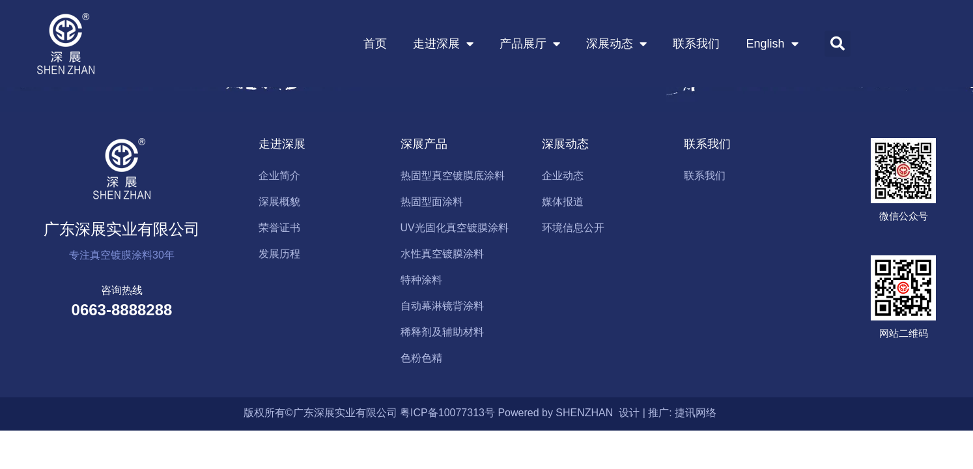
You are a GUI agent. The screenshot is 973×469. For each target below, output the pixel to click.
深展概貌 (279, 201)
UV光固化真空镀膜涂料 (455, 227)
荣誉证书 (279, 227)
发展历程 (279, 253)
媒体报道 (563, 201)
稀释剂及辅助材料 (442, 331)
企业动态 (563, 175)
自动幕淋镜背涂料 (442, 305)
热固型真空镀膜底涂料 (453, 175)
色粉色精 (421, 357)
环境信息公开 (573, 227)
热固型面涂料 (432, 201)
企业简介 (279, 175)
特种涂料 (421, 279)
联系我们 (696, 43)
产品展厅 (530, 43)
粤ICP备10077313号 (447, 412)
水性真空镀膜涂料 (442, 253)
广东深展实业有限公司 (122, 229)
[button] (838, 44)
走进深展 (443, 43)
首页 (375, 43)
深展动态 (616, 43)
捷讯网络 (695, 412)
